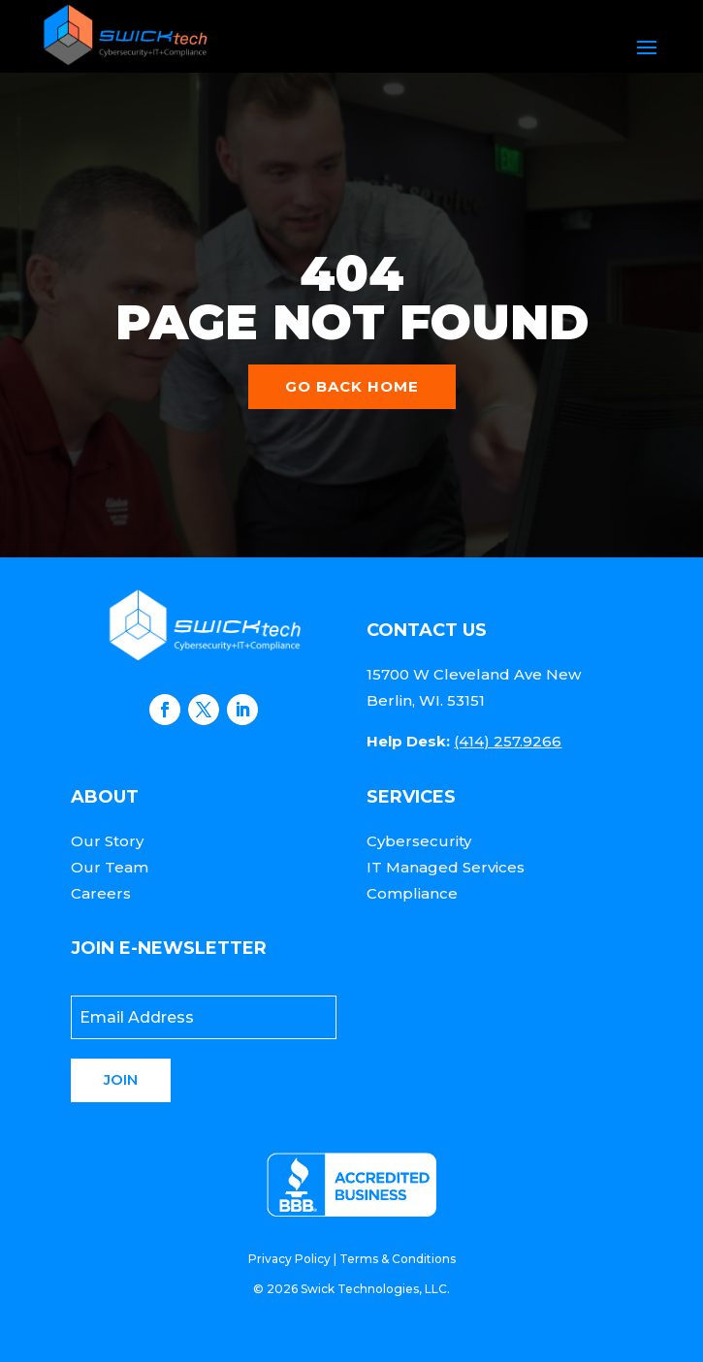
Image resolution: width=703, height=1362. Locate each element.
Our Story (107, 841)
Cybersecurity (419, 841)
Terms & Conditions (397, 1258)
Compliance (412, 893)
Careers (101, 893)
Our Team (109, 867)
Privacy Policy (289, 1258)
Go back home (352, 386)
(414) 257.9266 (507, 741)
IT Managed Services (446, 867)
